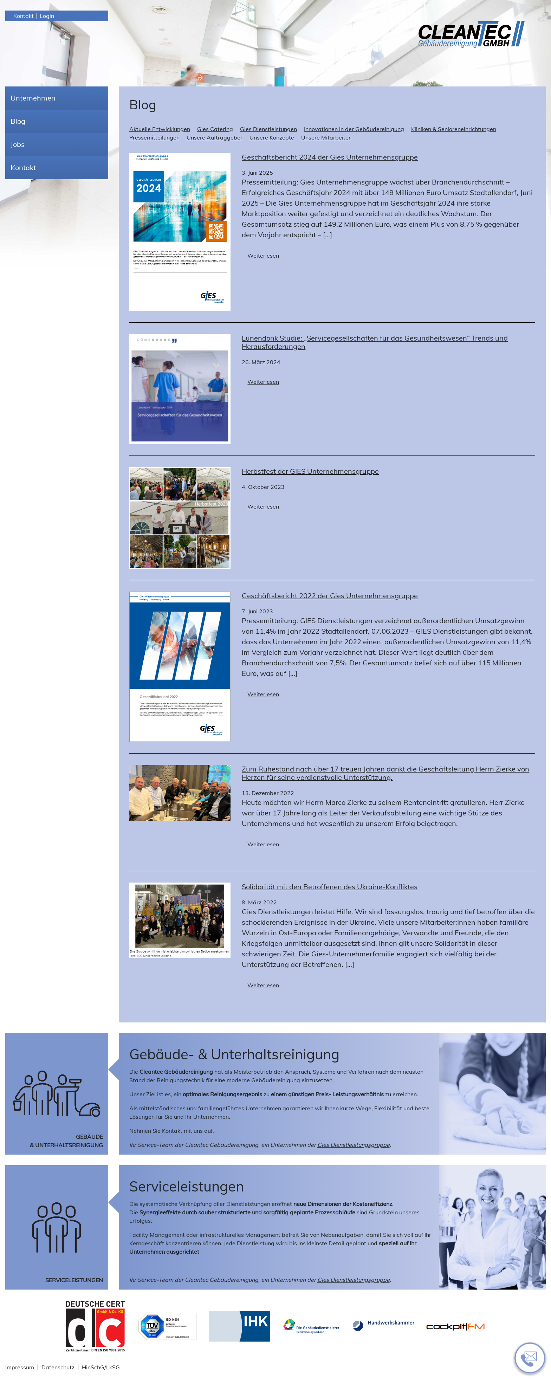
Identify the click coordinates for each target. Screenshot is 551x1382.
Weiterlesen (263, 255)
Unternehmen (33, 97)
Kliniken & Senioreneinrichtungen (453, 129)
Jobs (18, 144)
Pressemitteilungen (154, 137)
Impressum (19, 1367)
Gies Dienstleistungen (268, 129)
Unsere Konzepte (271, 137)
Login (47, 16)
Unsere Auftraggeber (214, 137)
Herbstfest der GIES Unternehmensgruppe (310, 471)
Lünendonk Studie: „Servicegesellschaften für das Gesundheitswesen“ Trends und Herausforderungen (375, 342)
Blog (18, 121)
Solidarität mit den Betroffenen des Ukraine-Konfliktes (329, 886)
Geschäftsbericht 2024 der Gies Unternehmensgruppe (330, 157)
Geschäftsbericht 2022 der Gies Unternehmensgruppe (330, 595)
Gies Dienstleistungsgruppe (353, 1144)
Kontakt (23, 16)
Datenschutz (57, 1367)
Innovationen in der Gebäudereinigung (354, 129)
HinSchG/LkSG (101, 1367)
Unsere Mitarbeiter (326, 137)
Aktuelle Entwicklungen (159, 129)
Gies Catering (215, 129)
